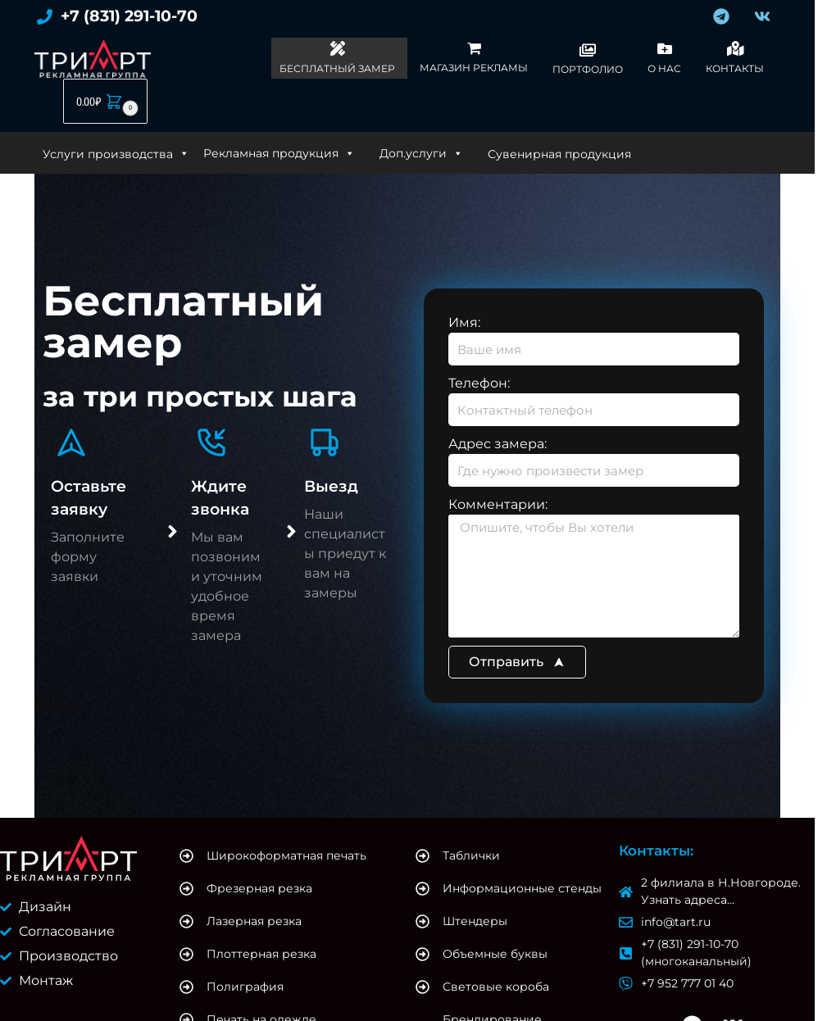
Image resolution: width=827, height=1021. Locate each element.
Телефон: (479, 383)
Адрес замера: (497, 444)
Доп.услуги (421, 153)
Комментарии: (498, 504)
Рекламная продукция (279, 153)
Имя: (464, 322)
